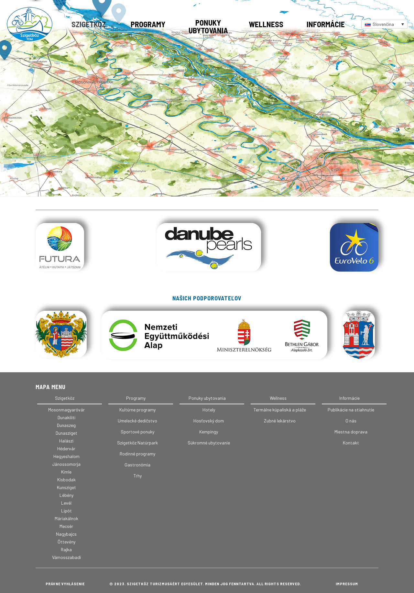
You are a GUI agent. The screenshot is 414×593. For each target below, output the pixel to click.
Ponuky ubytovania (208, 26)
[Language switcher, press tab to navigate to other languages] (384, 24)
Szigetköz (88, 24)
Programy (148, 24)
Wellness (266, 24)
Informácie (326, 24)
